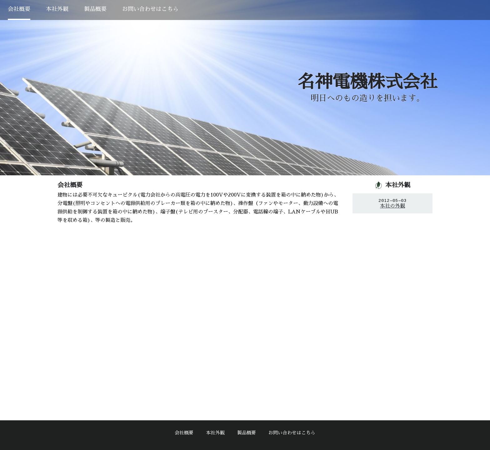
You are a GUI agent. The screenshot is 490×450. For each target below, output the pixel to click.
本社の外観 (392, 205)
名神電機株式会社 (368, 82)
